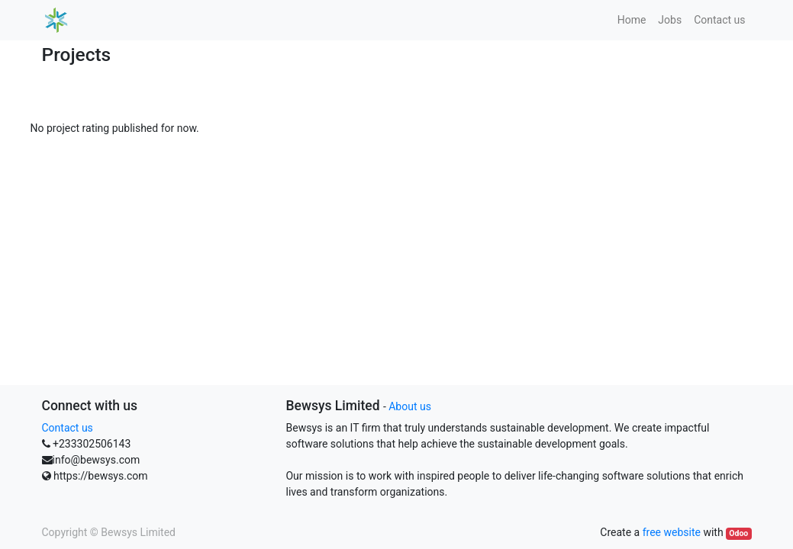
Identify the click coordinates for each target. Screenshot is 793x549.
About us (409, 406)
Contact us (67, 428)
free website (672, 532)
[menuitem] (632, 20)
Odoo (738, 533)
